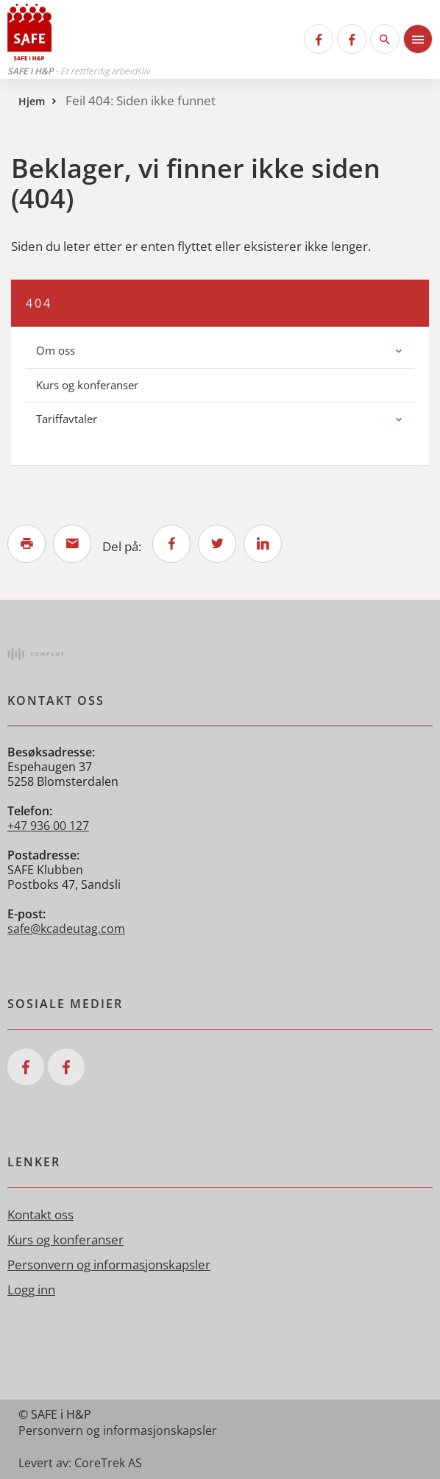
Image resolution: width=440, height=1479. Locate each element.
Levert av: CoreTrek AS (80, 1463)
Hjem (31, 101)
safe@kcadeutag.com (66, 929)
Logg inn (31, 1289)
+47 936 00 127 (48, 825)
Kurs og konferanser (87, 384)
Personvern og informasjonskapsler (108, 1264)
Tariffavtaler (66, 418)
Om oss (55, 350)
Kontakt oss (40, 1214)
